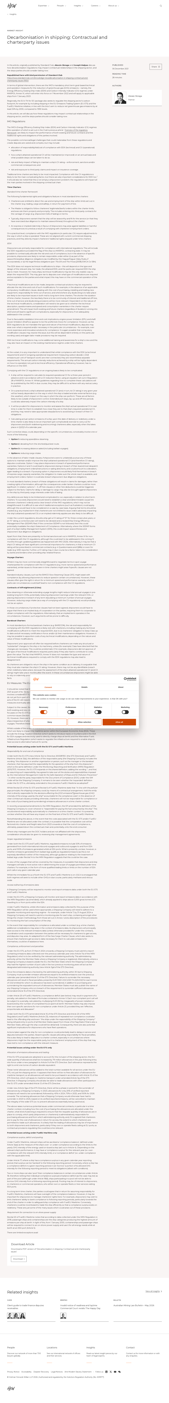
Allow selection (84, 722)
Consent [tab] (48, 687)
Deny (50, 722)
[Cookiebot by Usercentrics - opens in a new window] (125, 679)
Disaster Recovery (41, 1372)
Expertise (75, 5)
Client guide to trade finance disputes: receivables (31, 1307)
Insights (110, 5)
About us (145, 5)
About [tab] (120, 687)
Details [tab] (84, 687)
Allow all (119, 722)
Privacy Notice (13, 1372)
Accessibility (26, 1372)
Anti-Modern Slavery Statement (78, 1372)
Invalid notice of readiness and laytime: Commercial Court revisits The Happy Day (84, 1307)
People (93, 5)
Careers (128, 5)
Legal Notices (57, 1372)
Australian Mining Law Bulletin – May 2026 (138, 1305)
